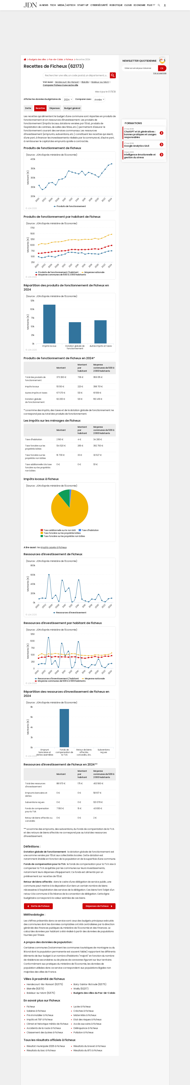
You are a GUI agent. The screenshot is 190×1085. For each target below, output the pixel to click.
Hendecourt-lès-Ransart (67, 82)
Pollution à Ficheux (83, 1032)
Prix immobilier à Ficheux (40, 1015)
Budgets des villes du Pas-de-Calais (94, 993)
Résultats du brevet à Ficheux (89, 1046)
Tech (53, 5)
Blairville (85, 82)
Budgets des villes (37, 59)
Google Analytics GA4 (136, 145)
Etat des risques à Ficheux (87, 1019)
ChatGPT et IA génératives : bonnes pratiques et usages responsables (140, 133)
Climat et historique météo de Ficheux (47, 1024)
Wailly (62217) (80, 988)
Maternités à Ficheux (84, 1015)
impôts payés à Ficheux (54, 547)
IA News (43, 5)
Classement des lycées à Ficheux (45, 1032)
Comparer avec (83, 99)
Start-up (82, 5)
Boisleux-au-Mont (100, 82)
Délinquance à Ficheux (85, 1028)
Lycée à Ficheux (82, 1006)
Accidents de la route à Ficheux (44, 1028)
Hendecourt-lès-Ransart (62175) (45, 984)
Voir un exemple (159, 73)
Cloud (128, 5)
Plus (151, 5)
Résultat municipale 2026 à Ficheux (46, 1046)
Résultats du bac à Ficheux (41, 1050)
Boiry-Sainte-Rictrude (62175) (89, 984)
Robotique (116, 5)
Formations (133, 123)
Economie (139, 5)
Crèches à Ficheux (83, 1011)
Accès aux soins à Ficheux (87, 1024)
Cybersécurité (99, 5)
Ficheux (69, 59)
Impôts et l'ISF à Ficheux (40, 1019)
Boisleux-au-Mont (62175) (41, 993)
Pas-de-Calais (56, 59)
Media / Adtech (66, 5)
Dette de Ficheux (39, 906)
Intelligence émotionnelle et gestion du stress (140, 155)
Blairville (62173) (35, 988)
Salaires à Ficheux (36, 1011)
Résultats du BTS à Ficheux (87, 1050)
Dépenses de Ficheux (99, 906)
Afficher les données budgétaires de (42, 99)
